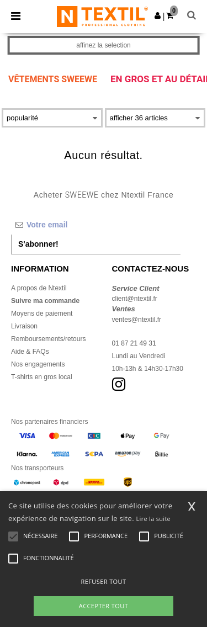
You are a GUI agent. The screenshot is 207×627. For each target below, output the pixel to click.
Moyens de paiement (41, 313)
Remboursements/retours (48, 339)
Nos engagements (38, 364)
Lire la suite (153, 518)
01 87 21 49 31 (134, 343)
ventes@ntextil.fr (137, 319)
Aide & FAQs (30, 351)
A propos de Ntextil (39, 288)
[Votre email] (96, 225)
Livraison (24, 326)
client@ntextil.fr (134, 298)
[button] (158, 15)
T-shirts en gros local (41, 377)
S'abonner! (38, 244)
